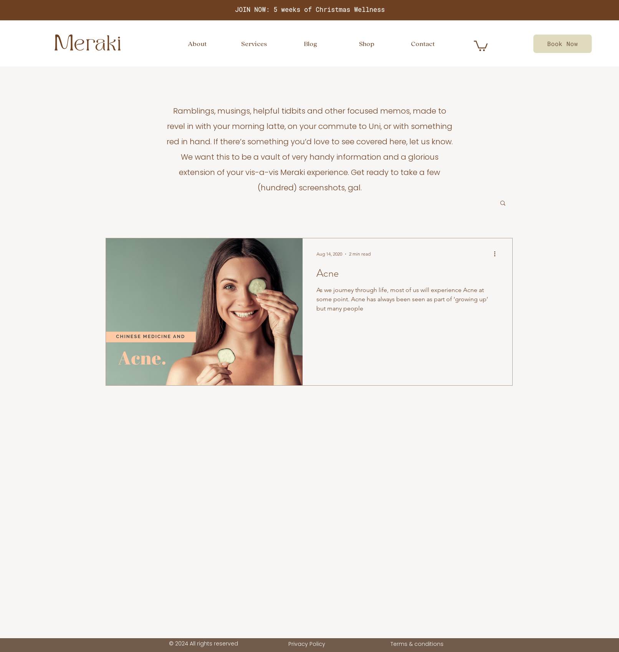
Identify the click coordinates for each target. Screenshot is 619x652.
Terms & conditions (417, 644)
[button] (502, 204)
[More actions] (497, 254)
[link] (481, 45)
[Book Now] (562, 44)
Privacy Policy (306, 644)
